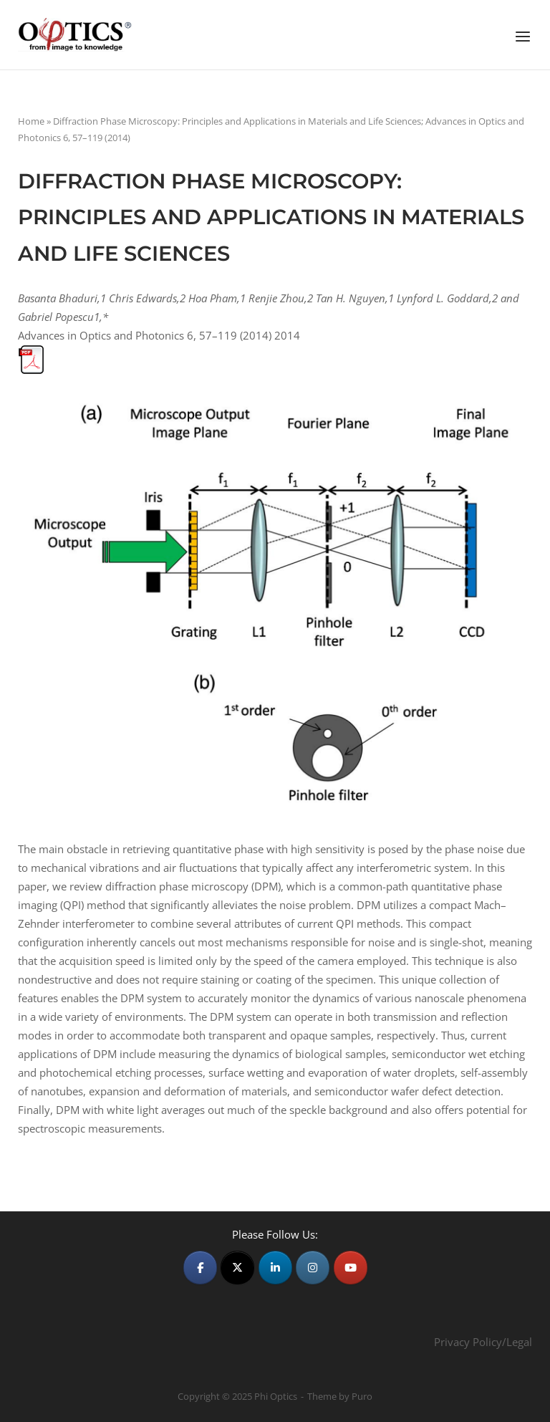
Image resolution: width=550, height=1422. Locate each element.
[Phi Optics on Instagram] (312, 1267)
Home (31, 121)
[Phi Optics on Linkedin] (275, 1267)
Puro (362, 1396)
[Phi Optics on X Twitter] (237, 1267)
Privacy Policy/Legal (483, 1342)
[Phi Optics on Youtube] (350, 1267)
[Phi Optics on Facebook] (200, 1267)
